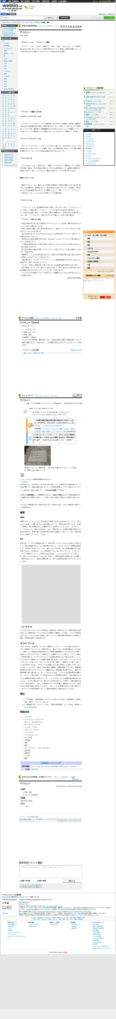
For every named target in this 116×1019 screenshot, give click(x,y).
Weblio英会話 (8, 157)
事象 (74, 148)
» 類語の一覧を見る (76, 350)
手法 (60, 193)
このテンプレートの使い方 (52, 425)
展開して (73, 129)
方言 (5, 86)
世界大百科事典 (56, 704)
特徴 (63, 51)
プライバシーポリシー (14, 932)
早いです (69, 228)
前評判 (31, 244)
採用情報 (73, 928)
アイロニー (25, 482)
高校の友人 (25, 260)
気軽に (25, 270)
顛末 (48, 185)
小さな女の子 (63, 210)
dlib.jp (48, 431)
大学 (37, 254)
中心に (56, 129)
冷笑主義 (27, 750)
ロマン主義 (28, 737)
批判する (41, 168)
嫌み (25, 353)
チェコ (65, 766)
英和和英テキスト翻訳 (30, 862)
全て (3, 40)
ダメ (32, 148)
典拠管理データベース (49, 763)
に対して (54, 267)
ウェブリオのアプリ (35, 924)
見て (40, 239)
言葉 (24, 168)
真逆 (45, 49)
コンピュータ (8, 48)
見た (27, 170)
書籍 (60, 428)
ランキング (54, 318)
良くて (37, 244)
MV (43, 215)
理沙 (40, 126)
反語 (58, 46)
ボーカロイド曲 (61, 207)
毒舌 (25, 745)
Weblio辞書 (30, 909)
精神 (69, 223)
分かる (28, 241)
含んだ (70, 249)
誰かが (35, 249)
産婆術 (38, 543)
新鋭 (46, 123)
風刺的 (70, 168)
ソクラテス (27, 340)
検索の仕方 (11, 926)
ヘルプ (113, 1)
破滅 (32, 190)
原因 (71, 188)
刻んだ (74, 273)
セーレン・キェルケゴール (33, 722)
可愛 (55, 215)
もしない (72, 146)
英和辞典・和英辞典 (98, 928)
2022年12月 (71, 278)
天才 (64, 146)
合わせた (28, 212)
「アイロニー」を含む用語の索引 (31, 885)
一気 (33, 262)
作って (22, 129)
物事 (74, 168)
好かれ (50, 126)
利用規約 (10, 930)
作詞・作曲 (49, 207)
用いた (33, 265)
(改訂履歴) (46, 907)
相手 (67, 49)
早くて (47, 212)
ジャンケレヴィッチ (31, 735)
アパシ (79, 819)
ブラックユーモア (44, 748)
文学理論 (27, 740)
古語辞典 (54, 1)
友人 (61, 234)
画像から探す (33, 926)
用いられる (71, 170)
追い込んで (38, 190)
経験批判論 (39, 819)
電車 (5, 50)
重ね (72, 340)
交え (27, 51)
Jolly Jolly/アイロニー (93, 97)
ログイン (95, 1)
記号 (3, 148)
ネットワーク (36, 151)
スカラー (67, 428)
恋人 (23, 267)
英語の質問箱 (8, 160)
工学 (5, 58)
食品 (5, 81)
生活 (5, 68)
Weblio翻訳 (96, 930)
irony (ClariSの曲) (52, 412)
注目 (66, 215)
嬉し (33, 170)
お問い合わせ (54, 924)
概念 (45, 148)
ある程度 (57, 265)
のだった (35, 236)
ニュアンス (47, 51)
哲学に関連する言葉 (25, 819)
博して (78, 212)
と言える (42, 257)
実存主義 (54, 652)
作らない (26, 148)
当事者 (53, 185)
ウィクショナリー (26, 479)
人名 (5, 84)
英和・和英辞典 (25, 1)
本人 (23, 234)
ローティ (89, 112)
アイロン (89, 156)
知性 (63, 265)
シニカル (38, 46)
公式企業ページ (75, 924)
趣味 (5, 73)
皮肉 (42, 353)
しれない (48, 234)
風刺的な (67, 165)
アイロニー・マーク (92, 117)
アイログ (89, 136)
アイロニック (90, 146)
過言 (24, 275)
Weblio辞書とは (12, 924)
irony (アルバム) (51, 414)
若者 (64, 212)
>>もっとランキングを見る (105, 271)
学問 (5, 63)
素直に (49, 170)
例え (29, 168)
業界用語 (7, 45)
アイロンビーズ (91, 163)
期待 (66, 185)
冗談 (27, 234)
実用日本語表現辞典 (29, 26)
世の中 (24, 239)
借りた (65, 260)
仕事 (39, 249)
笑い (79, 228)
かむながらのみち (92, 251)
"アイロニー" (46, 428)
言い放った (37, 223)
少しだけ (67, 244)
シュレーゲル (54, 548)
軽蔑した (36, 51)
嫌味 (49, 165)
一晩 (29, 262)
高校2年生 (34, 126)
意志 (61, 185)
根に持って (35, 226)
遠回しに (63, 49)
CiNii (72, 428)
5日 (76, 278)
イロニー (28, 329)
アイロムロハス (91, 153)
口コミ (40, 131)
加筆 (52, 440)
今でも (30, 226)
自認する (59, 340)
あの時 (64, 223)
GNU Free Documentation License (52, 906)
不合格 (61, 254)
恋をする (28, 126)
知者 (53, 340)
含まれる (56, 51)
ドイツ (47, 146)
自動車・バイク (9, 53)
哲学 (27, 22)
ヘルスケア (7, 71)
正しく (41, 265)
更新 (79, 278)
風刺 (25, 758)
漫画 (57, 260)
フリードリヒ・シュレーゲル (34, 719)
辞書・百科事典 (9, 89)
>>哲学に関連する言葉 (74, 820)
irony (26, 35)
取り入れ (73, 244)
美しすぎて (77, 267)
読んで (38, 262)
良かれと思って (56, 188)
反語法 (33, 337)
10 (27, 228)
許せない (28, 236)
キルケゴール (24, 646)
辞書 (4, 1)
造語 (32, 212)
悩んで (43, 267)
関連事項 (89, 124)
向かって (51, 228)
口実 (88, 264)
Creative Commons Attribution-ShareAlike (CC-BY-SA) (47, 911)
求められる (69, 265)
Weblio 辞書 (105, 1)
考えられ (57, 151)
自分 (48, 188)
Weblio (20, 913)
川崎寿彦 (29, 704)
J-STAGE (38, 431)
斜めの (33, 239)
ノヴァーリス (28, 732)
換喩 (54, 495)
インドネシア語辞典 (98, 938)
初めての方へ (103, 14)
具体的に (38, 188)
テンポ (41, 212)
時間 (57, 148)
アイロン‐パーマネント (93, 158)
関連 (23, 151)
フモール (25, 667)
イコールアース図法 (93, 258)
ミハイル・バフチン (31, 727)
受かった (26, 257)
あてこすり (66, 46)
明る (51, 212)
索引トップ (42, 26)
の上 (24, 249)
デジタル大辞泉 (28, 318)
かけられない (35, 270)
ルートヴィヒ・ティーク (32, 724)
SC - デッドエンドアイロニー (96, 108)
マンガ (68, 123)
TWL (64, 431)
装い (44, 340)
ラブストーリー (63, 129)
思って (34, 49)
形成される (49, 151)
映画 (26, 244)
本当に (27, 252)
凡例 (60, 318)
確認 (88, 268)
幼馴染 (77, 123)
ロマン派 (54, 146)
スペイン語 (53, 210)
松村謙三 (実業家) (92, 261)
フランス (47, 766)
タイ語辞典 (96, 940)
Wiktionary (75, 779)
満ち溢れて (75, 239)
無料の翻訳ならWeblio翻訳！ (32, 7)
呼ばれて (26, 193)
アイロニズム (90, 144)
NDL (43, 431)
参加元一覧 (111, 14)
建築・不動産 (8, 61)
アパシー (73, 819)
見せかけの (58, 342)
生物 (5, 78)
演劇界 (56, 273)
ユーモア (32, 667)
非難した (73, 49)
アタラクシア (67, 819)
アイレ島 (89, 134)
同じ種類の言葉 (15, 22)
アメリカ (40, 766)
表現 (57, 168)
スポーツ (7, 76)
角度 (21, 170)
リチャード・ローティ (31, 730)
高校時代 (25, 254)
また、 (27, 215)
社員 (45, 228)
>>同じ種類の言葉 (62, 820)
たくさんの (56, 131)
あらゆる (51, 239)
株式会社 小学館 (23, 904)
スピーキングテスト (11, 165)
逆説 (29, 334)
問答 (68, 340)
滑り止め (67, 254)
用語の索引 (50, 26)
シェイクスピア (38, 193)
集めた (72, 215)
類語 (45, 46)
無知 (40, 340)
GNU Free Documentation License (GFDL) (79, 911)
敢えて (62, 148)
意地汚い (44, 223)
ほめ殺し (48, 524)
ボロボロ (75, 223)
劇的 (23, 185)
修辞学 (26, 337)
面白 (45, 244)
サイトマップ (12, 934)
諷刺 (35, 353)
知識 (51, 342)
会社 (23, 228)
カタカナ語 (27, 49)
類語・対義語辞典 (13, 1)
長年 (27, 267)
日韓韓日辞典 (45, 1)
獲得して (69, 131)
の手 (45, 273)
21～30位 (103, 235)
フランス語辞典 (97, 936)
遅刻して (35, 228)
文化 (5, 66)
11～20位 (96, 235)
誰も (21, 270)
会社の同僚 (25, 223)
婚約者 (35, 129)
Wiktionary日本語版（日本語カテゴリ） (37, 777)
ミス (43, 249)
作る (66, 148)
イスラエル (72, 766)
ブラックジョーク (30, 748)
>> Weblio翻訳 (109, 275)
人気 (73, 212)
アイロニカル (26, 165)
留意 (88, 255)
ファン (62, 131)
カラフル (49, 215)
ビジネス (7, 43)
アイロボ (89, 151)
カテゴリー (54, 395)
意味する (30, 188)
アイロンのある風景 (92, 161)
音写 (30, 801)
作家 (49, 123)
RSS (66, 952)
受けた (43, 254)
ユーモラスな (51, 168)
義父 (88, 245)
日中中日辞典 (36, 1)
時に (57, 249)
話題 (45, 131)
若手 (42, 228)
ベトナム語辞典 (97, 942)
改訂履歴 (80, 913)
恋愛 (64, 123)
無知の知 (53, 630)
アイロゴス (89, 139)
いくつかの (32, 254)
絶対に (22, 236)
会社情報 (73, 926)
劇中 (39, 185)
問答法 (35, 340)
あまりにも (77, 260)
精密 (88, 238)
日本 (60, 766)
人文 (22, 22)
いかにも (90, 248)
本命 (52, 254)
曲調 (55, 212)
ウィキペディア (28, 395)
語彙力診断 (8, 162)
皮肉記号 (27, 753)
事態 (48, 190)
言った (33, 234)
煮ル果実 (39, 207)
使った (62, 168)
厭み (38, 353)
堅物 (43, 129)
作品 (71, 123)
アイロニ (59, 819)
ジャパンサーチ (57, 431)
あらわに (41, 342)
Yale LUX (35, 769)
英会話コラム (8, 154)
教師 (46, 129)
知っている (64, 126)
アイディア (46, 819)
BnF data (55, 766)
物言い (74, 249)
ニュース (55, 428)
